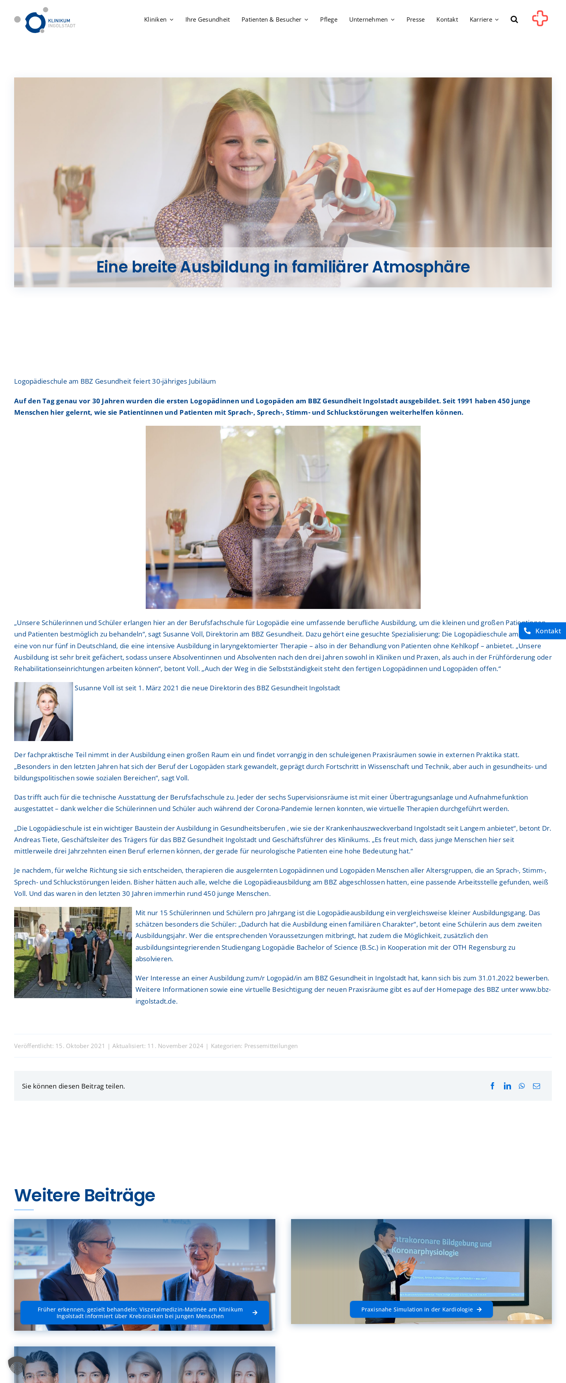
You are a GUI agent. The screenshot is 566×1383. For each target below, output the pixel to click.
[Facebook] (492, 1086)
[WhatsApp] (522, 1086)
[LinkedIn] (507, 1086)
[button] (514, 20)
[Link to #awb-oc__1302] (540, 21)
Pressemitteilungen (271, 1046)
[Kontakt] (542, 630)
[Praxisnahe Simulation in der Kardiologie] (421, 1309)
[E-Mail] (536, 1086)
